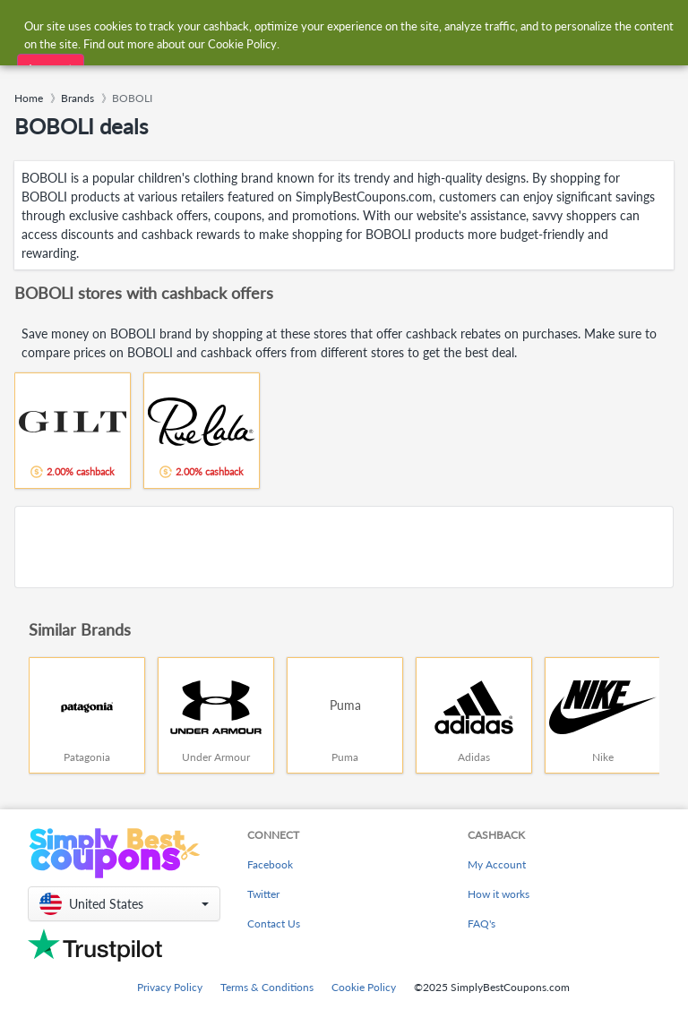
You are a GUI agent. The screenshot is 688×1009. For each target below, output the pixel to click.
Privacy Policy (169, 987)
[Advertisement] (344, 547)
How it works (498, 894)
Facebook (270, 864)
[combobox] (325, 25)
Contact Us (273, 923)
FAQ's (481, 923)
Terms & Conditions (267, 987)
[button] (124, 903)
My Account (497, 864)
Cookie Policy (363, 987)
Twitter (263, 894)
